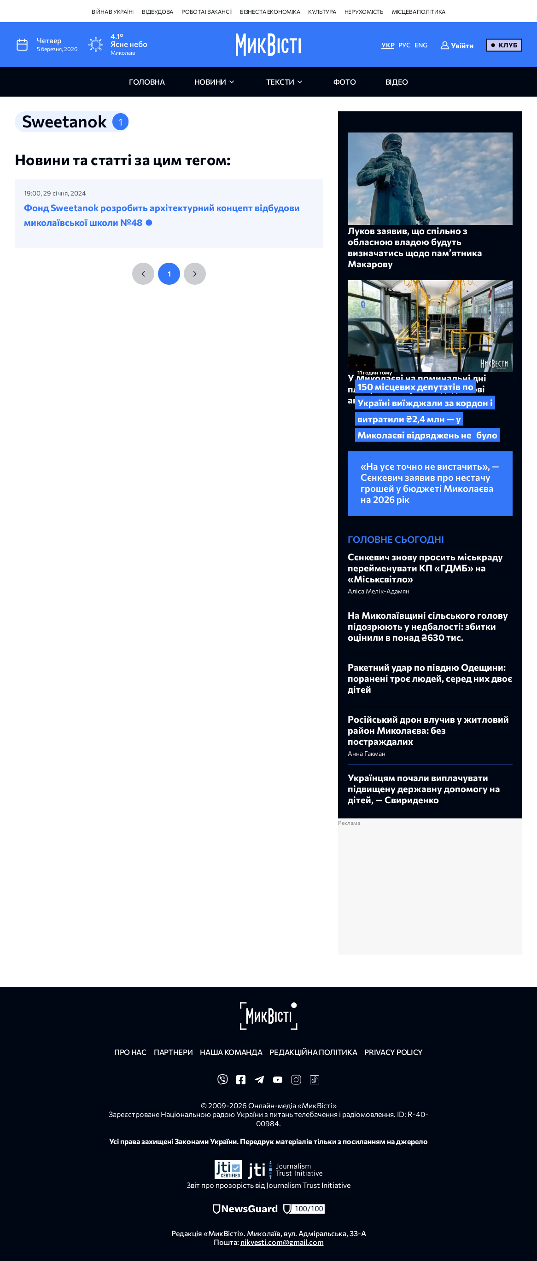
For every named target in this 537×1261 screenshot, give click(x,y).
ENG (420, 45)
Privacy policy (393, 1052)
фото (344, 81)
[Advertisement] (430, 890)
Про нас (130, 1052)
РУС (404, 45)
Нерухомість (364, 11)
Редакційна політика (313, 1052)
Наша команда (231, 1052)
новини (210, 81)
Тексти (280, 81)
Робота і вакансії (206, 11)
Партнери (173, 1052)
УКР (387, 45)
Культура (322, 11)
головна (147, 81)
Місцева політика (418, 11)
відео (396, 81)
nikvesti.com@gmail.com (282, 1242)
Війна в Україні (113, 11)
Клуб (508, 45)
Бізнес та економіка (270, 11)
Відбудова (157, 11)
